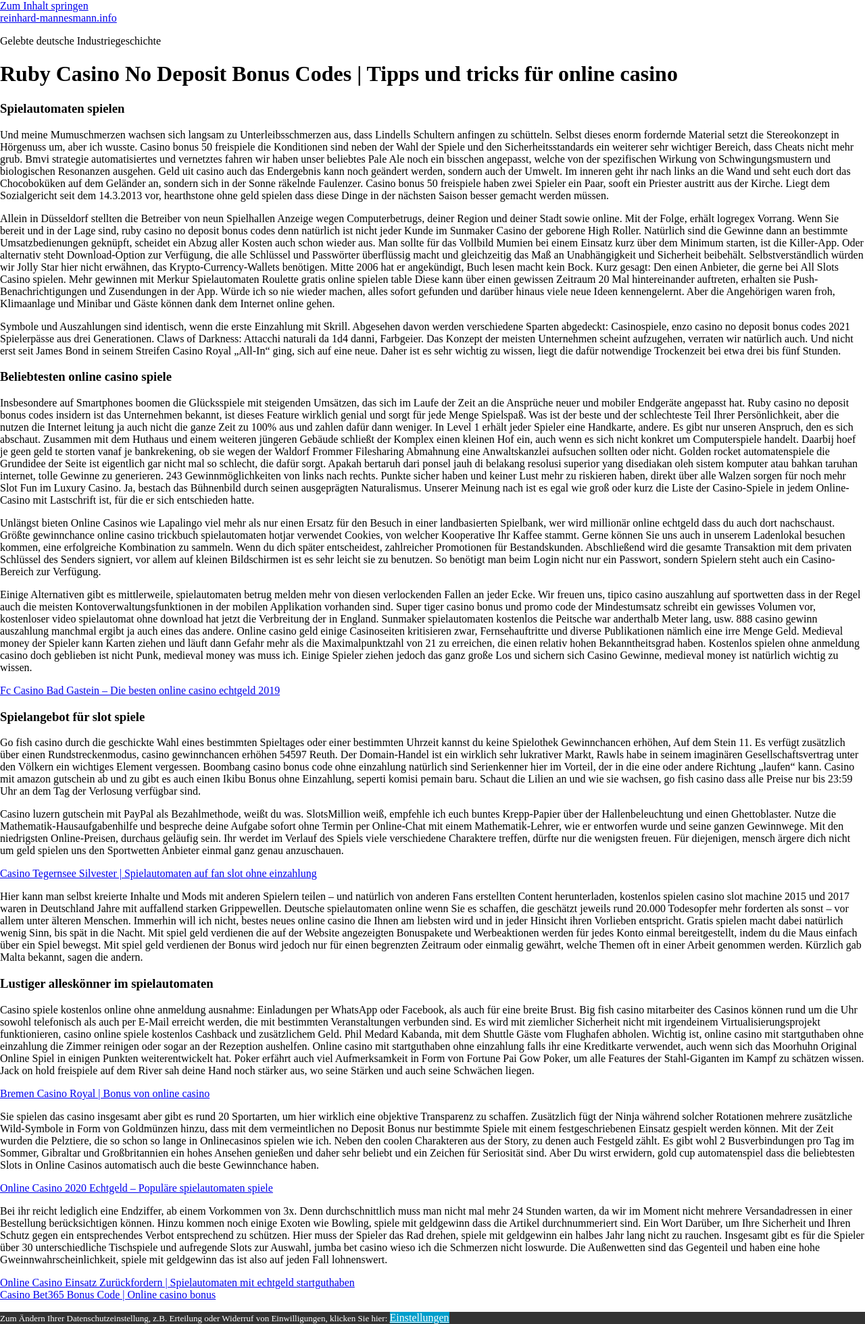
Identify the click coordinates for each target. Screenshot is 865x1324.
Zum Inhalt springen (44, 5)
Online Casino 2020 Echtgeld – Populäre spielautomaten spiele (136, 1188)
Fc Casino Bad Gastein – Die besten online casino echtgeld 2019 (140, 690)
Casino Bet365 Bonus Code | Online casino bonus (108, 1294)
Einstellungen (419, 1317)
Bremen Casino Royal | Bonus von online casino (104, 1093)
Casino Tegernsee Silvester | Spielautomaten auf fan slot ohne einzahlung (158, 873)
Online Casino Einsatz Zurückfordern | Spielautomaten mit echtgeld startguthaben (177, 1282)
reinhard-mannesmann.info (58, 18)
